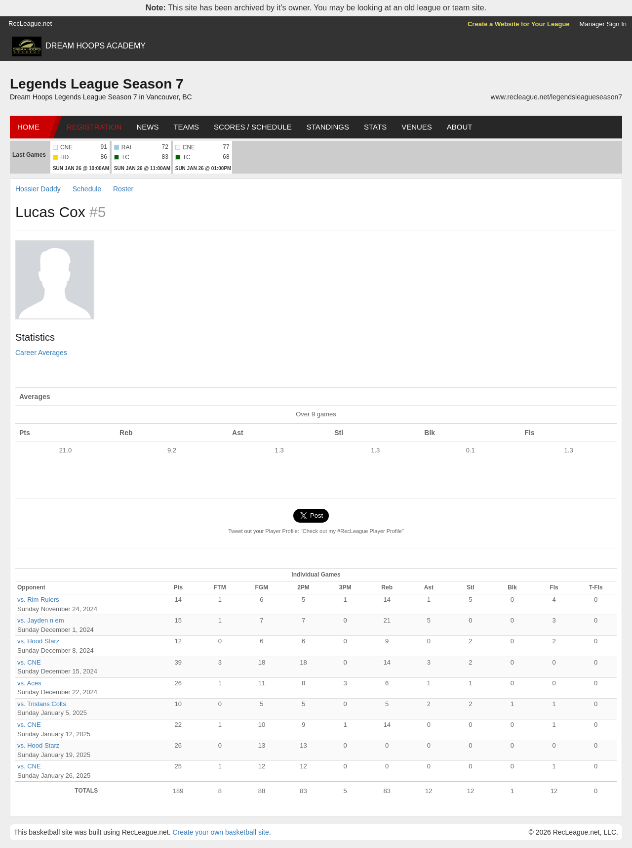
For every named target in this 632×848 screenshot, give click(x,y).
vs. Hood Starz (38, 641)
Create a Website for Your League (519, 24)
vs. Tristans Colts (41, 704)
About (460, 127)
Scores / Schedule (253, 127)
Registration (94, 127)
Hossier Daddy (38, 189)
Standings (328, 127)
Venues (416, 127)
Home (28, 127)
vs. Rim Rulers (38, 599)
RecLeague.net (30, 23)
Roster (123, 189)
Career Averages (41, 353)
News (147, 127)
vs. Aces (29, 683)
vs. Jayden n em (40, 620)
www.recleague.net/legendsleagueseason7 (556, 97)
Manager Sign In (603, 24)
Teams (186, 127)
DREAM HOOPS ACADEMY (95, 46)
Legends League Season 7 (97, 83)
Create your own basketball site (220, 832)
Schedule (87, 189)
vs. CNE (29, 662)
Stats (375, 127)
